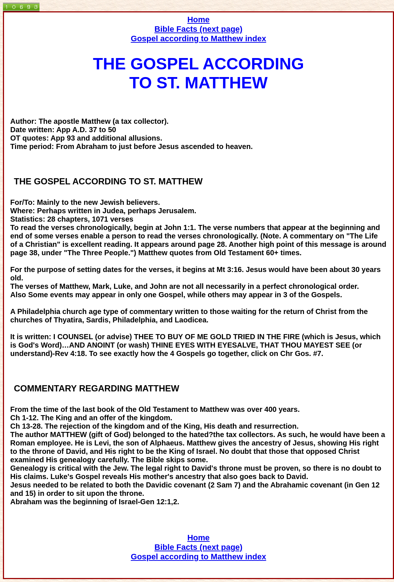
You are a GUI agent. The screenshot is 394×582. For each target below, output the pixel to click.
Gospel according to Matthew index (198, 38)
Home (198, 19)
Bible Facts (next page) (199, 29)
